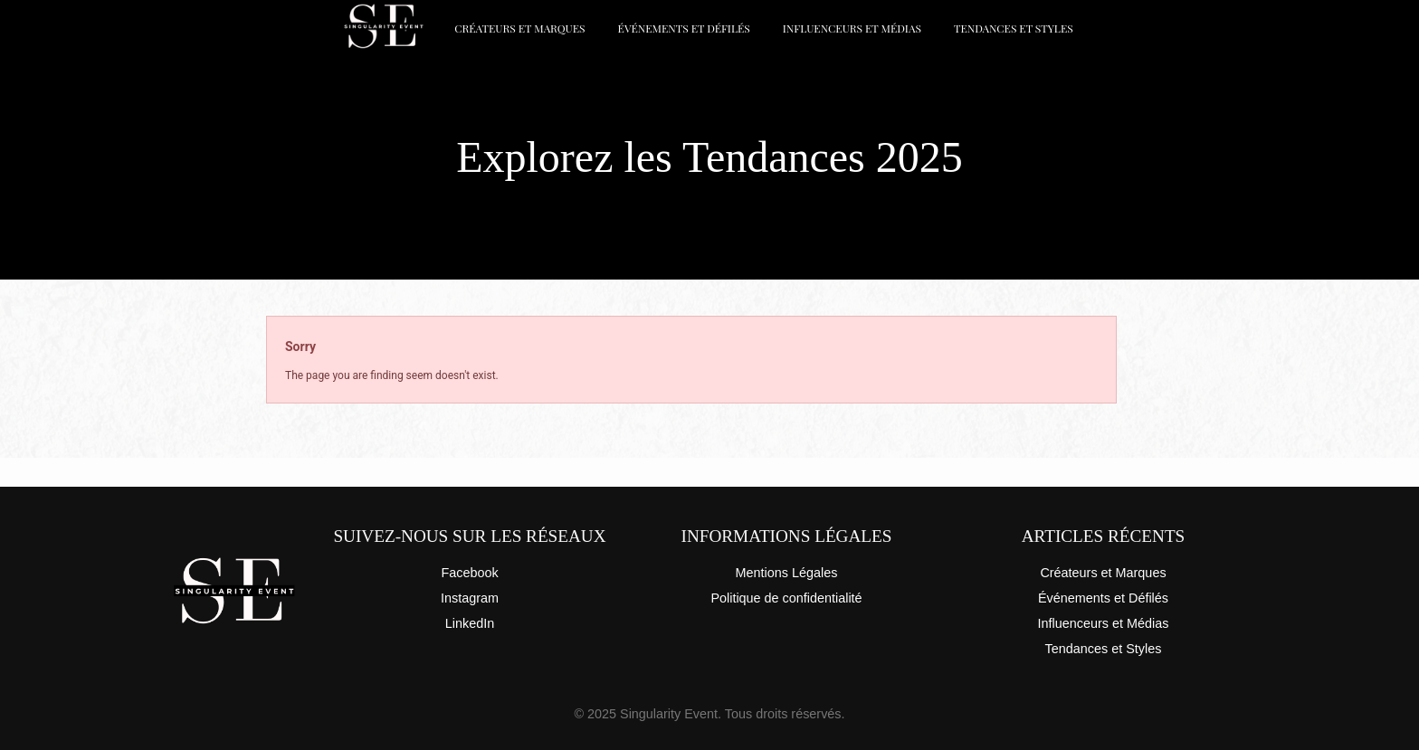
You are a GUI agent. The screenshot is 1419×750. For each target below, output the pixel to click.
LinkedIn (469, 623)
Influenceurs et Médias (852, 28)
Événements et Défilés (684, 28)
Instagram (470, 598)
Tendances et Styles (1013, 28)
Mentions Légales (787, 572)
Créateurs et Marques (519, 28)
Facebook (469, 572)
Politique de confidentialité (786, 598)
